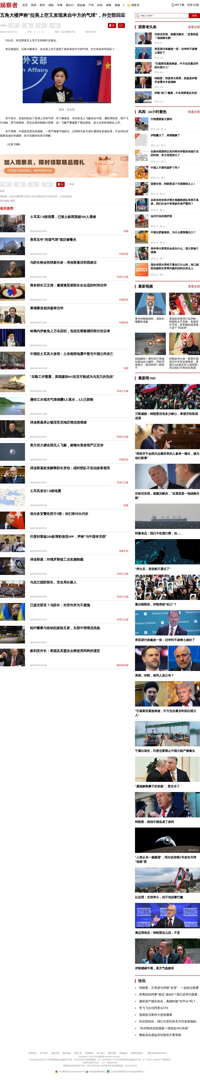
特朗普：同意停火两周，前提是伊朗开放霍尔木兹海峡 (175, 80)
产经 (91, 5)
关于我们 (44, 1053)
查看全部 (194, 27)
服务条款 (67, 1053)
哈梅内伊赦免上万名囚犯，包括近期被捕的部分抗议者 (70, 331)
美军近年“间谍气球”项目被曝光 (53, 240)
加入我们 (101, 1053)
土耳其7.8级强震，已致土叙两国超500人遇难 (63, 217)
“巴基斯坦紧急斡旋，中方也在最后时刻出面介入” (176, 65)
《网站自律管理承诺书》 (157, 1053)
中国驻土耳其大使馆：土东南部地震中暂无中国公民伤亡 (71, 354)
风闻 (33, 5)
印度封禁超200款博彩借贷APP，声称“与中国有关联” (68, 537)
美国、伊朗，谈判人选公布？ (154, 675)
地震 (126, 231)
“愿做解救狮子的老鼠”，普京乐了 (157, 786)
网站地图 (112, 1053)
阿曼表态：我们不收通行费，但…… (158, 533)
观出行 (70, 5)
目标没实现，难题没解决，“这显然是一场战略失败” (176, 36)
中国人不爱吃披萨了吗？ (165, 167)
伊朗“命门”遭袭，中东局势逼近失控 (175, 93)
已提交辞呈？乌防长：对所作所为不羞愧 (60, 605)
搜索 (194, 15)
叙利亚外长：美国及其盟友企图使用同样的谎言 (65, 651)
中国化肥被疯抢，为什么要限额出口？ (173, 232)
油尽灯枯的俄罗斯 (161, 216)
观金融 (81, 5)
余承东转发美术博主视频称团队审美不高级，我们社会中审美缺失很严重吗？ (175, 201)
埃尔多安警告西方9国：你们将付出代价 (59, 514)
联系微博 (89, 1053)
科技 (99, 5)
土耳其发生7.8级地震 (45, 491)
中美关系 (123, 254)
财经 (42, 5)
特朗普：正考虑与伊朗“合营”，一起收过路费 (169, 988)
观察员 (133, 5)
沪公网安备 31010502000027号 (70, 1071)
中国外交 (123, 299)
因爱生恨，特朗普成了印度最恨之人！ (173, 183)
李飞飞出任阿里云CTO (153, 1008)
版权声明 (55, 1053)
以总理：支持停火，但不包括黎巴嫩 (159, 897)
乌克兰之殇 (122, 276)
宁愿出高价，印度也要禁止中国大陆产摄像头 (165, 751)
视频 (117, 5)
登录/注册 (193, 5)
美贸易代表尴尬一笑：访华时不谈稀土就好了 (175, 50)
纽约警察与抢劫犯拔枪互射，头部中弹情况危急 (65, 628)
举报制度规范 (137, 1053)
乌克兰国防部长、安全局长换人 (53, 582)
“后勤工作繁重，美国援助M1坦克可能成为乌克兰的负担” (72, 377)
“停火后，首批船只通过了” (153, 569)
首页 (25, 5)
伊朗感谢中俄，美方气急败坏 (154, 968)
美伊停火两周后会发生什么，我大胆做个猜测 (175, 250)
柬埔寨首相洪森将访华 (46, 308)
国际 (51, 5)
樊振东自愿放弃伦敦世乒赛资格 (160, 1035)
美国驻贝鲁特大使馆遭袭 (155, 1015)
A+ (43, 32)
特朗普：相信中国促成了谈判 (154, 822)
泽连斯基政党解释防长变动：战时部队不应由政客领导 (70, 468)
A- (35, 32)
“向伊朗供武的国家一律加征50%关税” (164, 1028)
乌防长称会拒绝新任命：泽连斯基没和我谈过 (63, 262)
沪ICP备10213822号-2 (38, 1059)
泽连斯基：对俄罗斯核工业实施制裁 (56, 559)
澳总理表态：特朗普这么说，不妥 (157, 933)
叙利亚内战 (122, 665)
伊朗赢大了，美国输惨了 (165, 135)
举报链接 (123, 1053)
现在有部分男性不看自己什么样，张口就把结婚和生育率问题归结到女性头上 (175, 266)
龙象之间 (123, 551)
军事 (59, 5)
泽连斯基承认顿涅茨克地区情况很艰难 (58, 422)
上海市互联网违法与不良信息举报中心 (126, 1071)
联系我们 (33, 1053)
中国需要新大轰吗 (161, 119)
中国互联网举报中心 (96, 1071)
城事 (108, 5)
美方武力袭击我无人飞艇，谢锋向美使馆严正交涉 (66, 445)
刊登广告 (78, 1053)
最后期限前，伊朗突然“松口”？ (156, 604)
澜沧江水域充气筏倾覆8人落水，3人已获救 (61, 400)
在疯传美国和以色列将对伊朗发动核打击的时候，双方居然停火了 (175, 153)
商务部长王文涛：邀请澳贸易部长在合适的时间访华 (68, 285)
